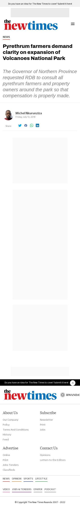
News (6, 36)
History (7, 434)
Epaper (38, 489)
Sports (28, 478)
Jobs (42, 429)
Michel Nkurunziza (29, 113)
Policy (6, 424)
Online (6, 455)
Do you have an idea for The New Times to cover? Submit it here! (40, 4)
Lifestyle (41, 478)
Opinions (45, 455)
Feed (6, 439)
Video (6, 489)
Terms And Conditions (16, 429)
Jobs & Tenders (21, 489)
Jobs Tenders (11, 464)
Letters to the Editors (53, 459)
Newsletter (46, 419)
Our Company (10, 419)
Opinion (16, 478)
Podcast (50, 489)
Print (42, 424)
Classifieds (9, 469)
